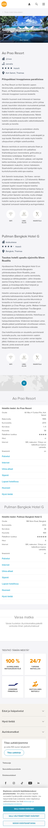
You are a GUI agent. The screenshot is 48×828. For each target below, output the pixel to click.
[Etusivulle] (4, 4)
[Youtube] (30, 783)
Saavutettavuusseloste (12, 769)
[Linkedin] (38, 783)
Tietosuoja (7, 763)
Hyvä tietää (7, 494)
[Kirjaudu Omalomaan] (29, 4)
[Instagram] (13, 783)
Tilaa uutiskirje (14, 752)
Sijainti (5, 475)
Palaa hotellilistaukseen (13, 12)
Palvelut (6, 456)
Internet (5, 463)
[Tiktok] (22, 783)
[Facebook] (5, 783)
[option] (24, 29)
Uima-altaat (7, 469)
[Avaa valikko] (44, 4)
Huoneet (6, 488)
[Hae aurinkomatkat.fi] (36, 4)
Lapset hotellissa (10, 482)
